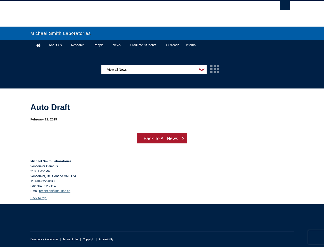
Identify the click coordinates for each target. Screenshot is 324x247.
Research (78, 45)
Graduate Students (143, 45)
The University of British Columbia (40, 14)
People (99, 45)
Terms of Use (71, 239)
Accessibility (106, 239)
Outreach (172, 45)
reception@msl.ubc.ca (54, 191)
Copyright (88, 239)
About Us (55, 45)
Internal (191, 45)
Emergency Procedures (44, 239)
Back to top (40, 198)
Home (38, 45)
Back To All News (161, 138)
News (117, 45)
